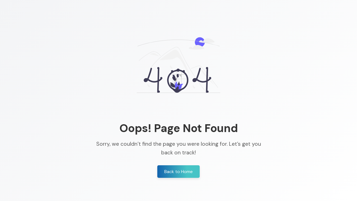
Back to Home (178, 171)
